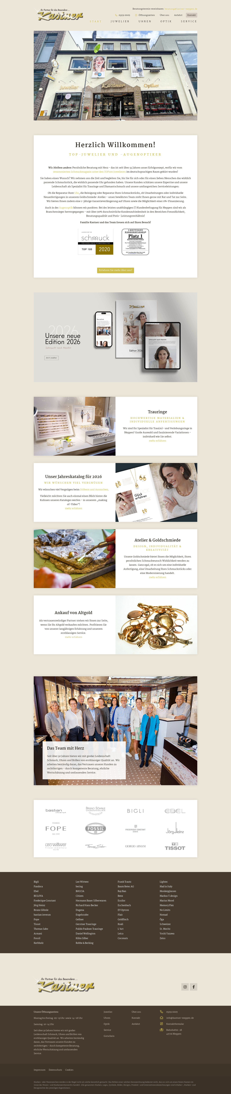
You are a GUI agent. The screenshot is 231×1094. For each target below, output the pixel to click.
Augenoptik (66, 208)
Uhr (77, 193)
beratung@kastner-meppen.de (181, 9)
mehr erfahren (157, 441)
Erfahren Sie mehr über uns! (115, 270)
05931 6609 (169, 1012)
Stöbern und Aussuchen (94, 490)
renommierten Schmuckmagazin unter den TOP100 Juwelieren (89, 172)
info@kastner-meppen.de (177, 1018)
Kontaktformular (172, 1024)
